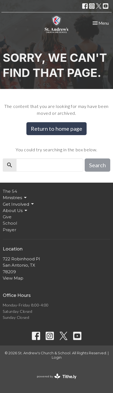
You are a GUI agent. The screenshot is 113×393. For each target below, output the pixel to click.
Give (7, 216)
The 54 (10, 191)
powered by (56, 376)
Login (57, 357)
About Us (15, 210)
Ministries (15, 197)
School (10, 223)
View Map (13, 278)
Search (97, 165)
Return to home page (56, 128)
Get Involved (19, 204)
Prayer (9, 229)
